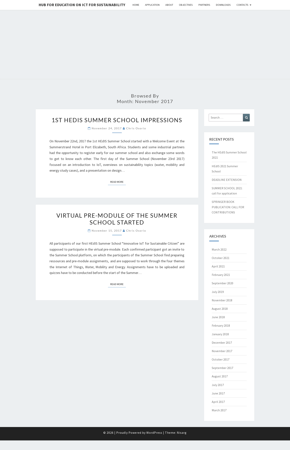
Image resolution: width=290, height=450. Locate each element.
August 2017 (220, 376)
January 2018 (220, 334)
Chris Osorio (136, 128)
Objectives (186, 5)
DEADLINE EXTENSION (227, 180)
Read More (118, 182)
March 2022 (219, 249)
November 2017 (222, 351)
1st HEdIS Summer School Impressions (117, 119)
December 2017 (222, 342)
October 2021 (220, 258)
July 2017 (218, 385)
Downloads (223, 5)
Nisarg (182, 432)
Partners (204, 5)
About (169, 5)
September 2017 (222, 368)
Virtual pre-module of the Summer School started (116, 219)
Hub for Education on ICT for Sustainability (82, 4)
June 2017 (218, 393)
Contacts (242, 5)
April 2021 (218, 266)
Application (152, 5)
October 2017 (220, 359)
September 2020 (222, 283)
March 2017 (219, 410)
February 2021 (221, 275)
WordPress (154, 432)
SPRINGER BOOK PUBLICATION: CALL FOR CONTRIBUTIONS (228, 207)
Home (136, 5)
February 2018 (221, 325)
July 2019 (218, 292)
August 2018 (220, 309)
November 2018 (222, 300)
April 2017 (218, 402)
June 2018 (218, 317)
